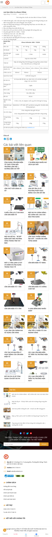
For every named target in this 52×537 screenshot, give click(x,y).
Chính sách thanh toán (10, 493)
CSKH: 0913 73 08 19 (9, 509)
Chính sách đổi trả (9, 496)
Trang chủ (5, 7)
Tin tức (11, 7)
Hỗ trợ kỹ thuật (8, 489)
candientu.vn (30, 127)
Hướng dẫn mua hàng (10, 486)
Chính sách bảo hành (10, 499)
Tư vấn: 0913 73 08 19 (10, 512)
